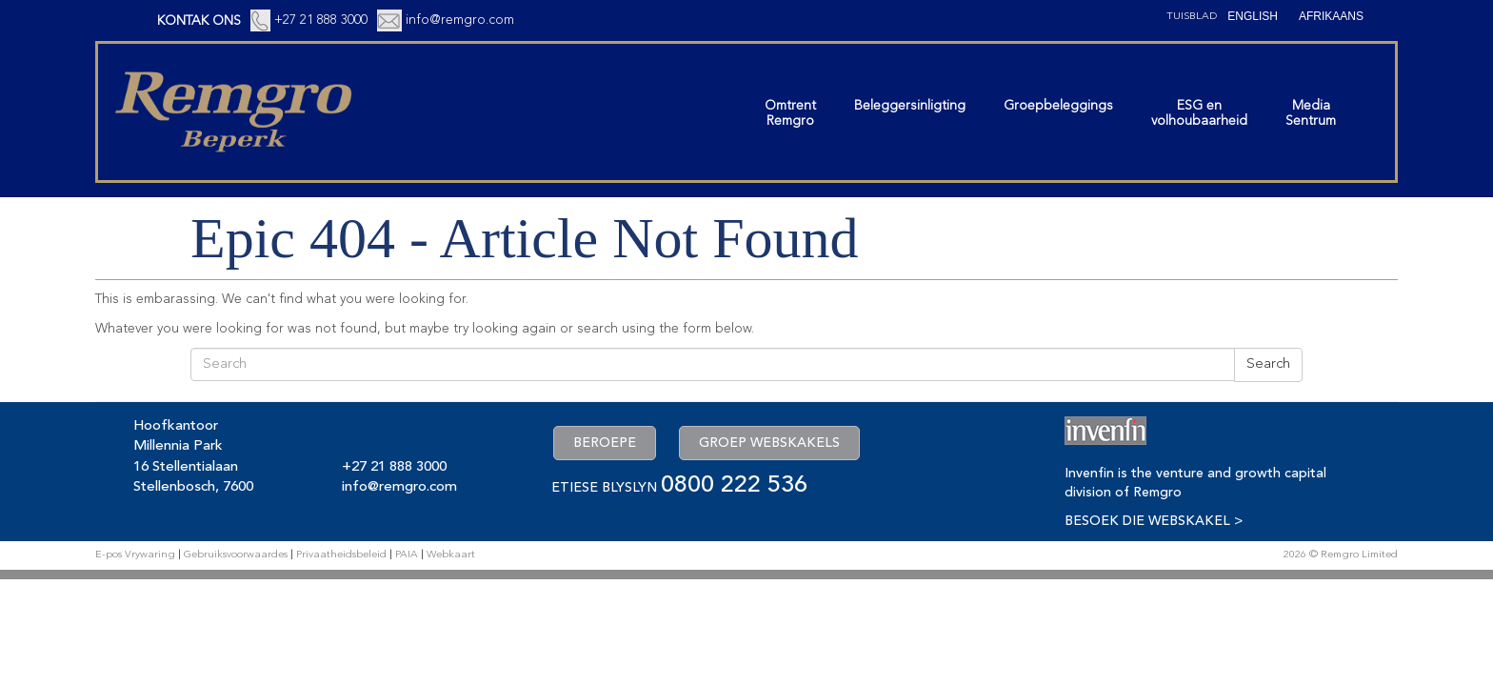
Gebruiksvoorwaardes (236, 555)
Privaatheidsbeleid (341, 555)
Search (1268, 364)
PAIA (406, 555)
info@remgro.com (460, 20)
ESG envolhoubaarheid (1199, 113)
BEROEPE (604, 443)
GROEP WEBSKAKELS (769, 443)
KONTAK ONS (199, 21)
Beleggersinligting (909, 105)
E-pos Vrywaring (135, 555)
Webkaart (451, 555)
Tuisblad (1191, 16)
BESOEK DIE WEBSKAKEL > (1154, 521)
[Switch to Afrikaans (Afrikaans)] (1331, 16)
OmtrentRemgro (790, 113)
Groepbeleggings (1058, 105)
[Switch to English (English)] (1252, 16)
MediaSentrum (1310, 113)
